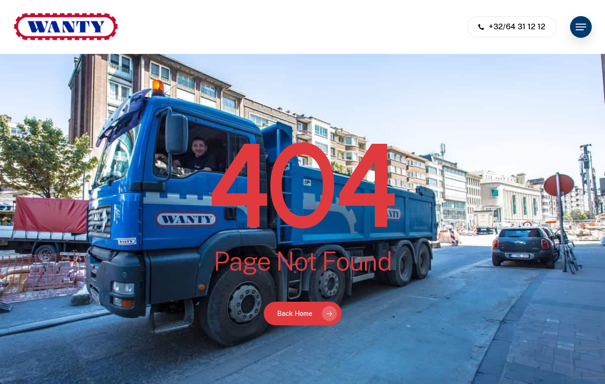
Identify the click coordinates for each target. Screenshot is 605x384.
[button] (581, 27)
